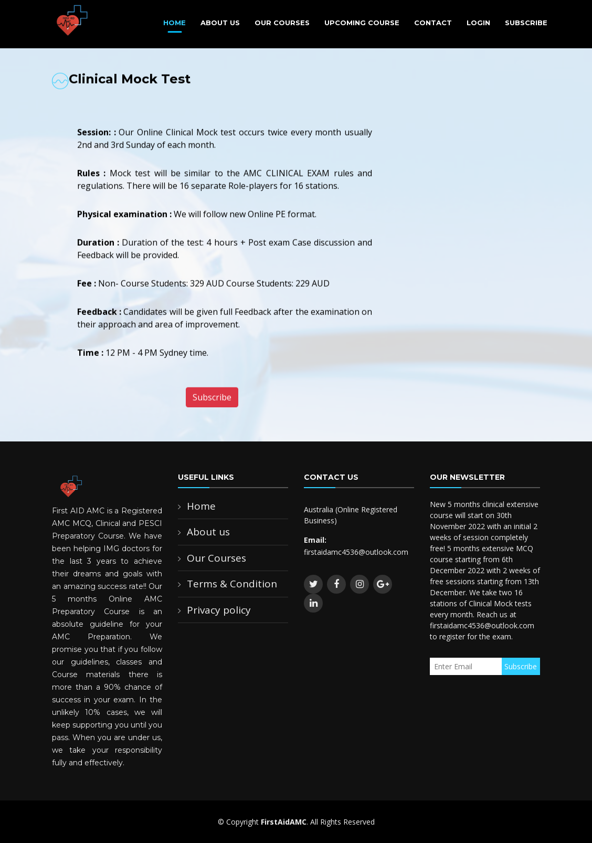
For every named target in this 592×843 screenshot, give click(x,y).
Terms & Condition (232, 584)
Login (478, 22)
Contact (433, 22)
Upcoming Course (361, 22)
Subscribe (526, 22)
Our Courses (282, 22)
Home (174, 22)
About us (208, 532)
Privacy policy (219, 610)
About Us (220, 22)
